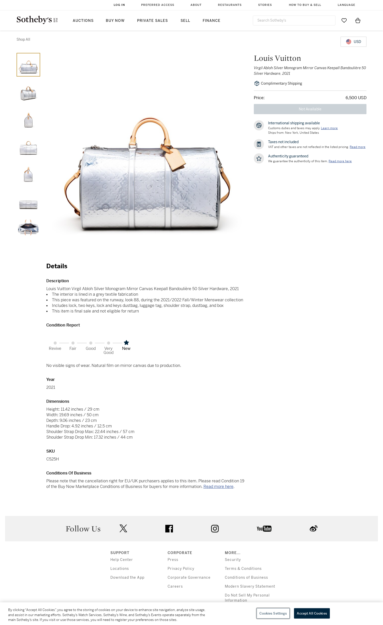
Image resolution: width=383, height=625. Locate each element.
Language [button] (346, 5)
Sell (185, 21)
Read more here (218, 486)
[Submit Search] (330, 20)
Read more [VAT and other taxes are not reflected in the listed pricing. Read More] (357, 147)
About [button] (196, 5)
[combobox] (294, 20)
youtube (264, 529)
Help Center (121, 560)
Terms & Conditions (243, 569)
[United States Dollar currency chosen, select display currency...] (353, 42)
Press (173, 560)
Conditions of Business (246, 577)
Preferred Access (157, 5)
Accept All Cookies (312, 613)
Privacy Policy (181, 569)
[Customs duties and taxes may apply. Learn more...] (329, 128)
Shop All (23, 39)
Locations (119, 569)
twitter (123, 528)
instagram (215, 528)
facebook (169, 528)
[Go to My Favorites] (344, 20)
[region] (191, 613)
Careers (175, 586)
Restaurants (230, 5)
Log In (119, 5)
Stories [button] (265, 5)
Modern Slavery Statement (250, 586)
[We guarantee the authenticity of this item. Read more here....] (340, 161)
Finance (211, 21)
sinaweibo (313, 528)
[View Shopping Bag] (358, 20)
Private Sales (152, 21)
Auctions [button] (83, 21)
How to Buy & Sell (305, 5)
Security (233, 560)
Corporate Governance (189, 577)
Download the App (127, 577)
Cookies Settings (273, 613)
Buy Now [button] (115, 21)
